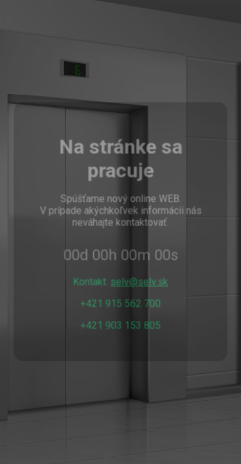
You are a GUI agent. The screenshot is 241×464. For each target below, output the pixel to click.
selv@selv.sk (139, 281)
